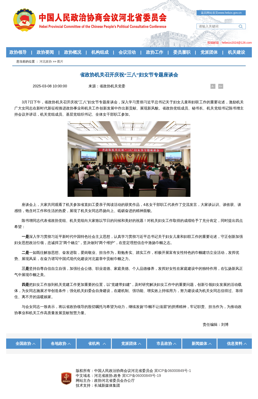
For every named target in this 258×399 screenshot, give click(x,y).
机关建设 (236, 52)
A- (213, 86)
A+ (221, 86)
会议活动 (127, 52)
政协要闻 (45, 52)
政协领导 (18, 52)
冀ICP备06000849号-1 (172, 371)
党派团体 (209, 52)
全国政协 (23, 343)
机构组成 (100, 52)
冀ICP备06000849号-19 (141, 376)
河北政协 (46, 61)
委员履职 (181, 52)
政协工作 (154, 52)
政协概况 (72, 52)
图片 (60, 61)
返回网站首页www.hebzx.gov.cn (221, 12)
